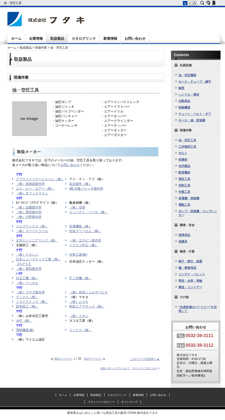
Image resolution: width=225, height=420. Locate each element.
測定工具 (184, 179)
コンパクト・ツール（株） (88, 212)
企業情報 (36, 38)
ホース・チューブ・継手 (194, 81)
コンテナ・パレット (191, 274)
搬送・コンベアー (190, 287)
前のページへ (63, 358)
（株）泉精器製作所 (30, 184)
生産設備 (186, 65)
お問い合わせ (135, 38)
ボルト (182, 153)
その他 (184, 297)
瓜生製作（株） (80, 184)
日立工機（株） (27, 278)
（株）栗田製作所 (29, 212)
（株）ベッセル (27, 283)
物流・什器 (187, 251)
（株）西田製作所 (29, 269)
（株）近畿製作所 (29, 207)
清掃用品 (184, 235)
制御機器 (184, 107)
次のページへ (93, 358)
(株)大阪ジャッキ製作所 (86, 188)
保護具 (182, 241)
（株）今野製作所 (29, 217)
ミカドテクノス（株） (32, 302)
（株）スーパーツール (32, 231)
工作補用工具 (187, 146)
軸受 (181, 88)
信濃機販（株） (80, 226)
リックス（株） (80, 330)
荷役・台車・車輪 (190, 280)
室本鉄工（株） (27, 306)
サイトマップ (129, 401)
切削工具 (184, 185)
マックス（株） (27, 297)
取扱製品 (57, 38)
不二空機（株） (80, 278)
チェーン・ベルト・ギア (194, 114)
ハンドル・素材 (188, 94)
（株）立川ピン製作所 (85, 240)
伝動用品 (184, 101)
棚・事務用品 (187, 268)
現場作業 (41, 47)
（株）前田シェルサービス (88, 292)
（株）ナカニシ (27, 254)
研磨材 (182, 159)
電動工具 (184, 205)
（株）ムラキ (78, 302)
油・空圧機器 (187, 75)
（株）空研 (77, 207)
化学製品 (184, 166)
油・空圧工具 (13, 3)
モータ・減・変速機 (191, 120)
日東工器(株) (78, 254)
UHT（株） (24, 320)
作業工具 (184, 192)
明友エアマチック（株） (87, 306)
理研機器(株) (25, 330)
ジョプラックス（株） (32, 226)
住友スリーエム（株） (85, 231)
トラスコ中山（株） (83, 245)
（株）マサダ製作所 (30, 292)
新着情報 (110, 38)
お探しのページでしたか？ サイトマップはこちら (128, 368)
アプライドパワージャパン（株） (40, 179)
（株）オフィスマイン (32, 193)
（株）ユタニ (78, 316)
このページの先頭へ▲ (145, 359)
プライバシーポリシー (101, 401)
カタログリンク (84, 38)
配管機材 (184, 172)
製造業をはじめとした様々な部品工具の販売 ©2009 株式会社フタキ (112, 413)
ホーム (16, 38)
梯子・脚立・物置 (190, 261)
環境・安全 (187, 225)
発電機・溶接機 (188, 198)
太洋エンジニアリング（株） (37, 240)
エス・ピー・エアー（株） (35, 188)
